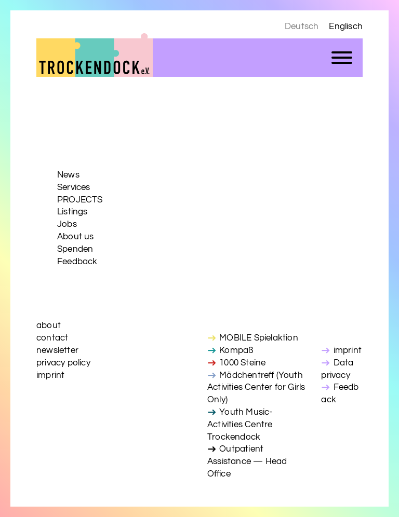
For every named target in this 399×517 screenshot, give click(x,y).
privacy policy (63, 363)
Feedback (77, 261)
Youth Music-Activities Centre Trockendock (240, 424)
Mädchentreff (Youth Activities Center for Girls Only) (256, 388)
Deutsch (301, 26)
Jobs (67, 224)
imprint (50, 375)
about (48, 325)
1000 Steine (242, 363)
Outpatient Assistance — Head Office (247, 461)
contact (52, 338)
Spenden (75, 249)
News (68, 175)
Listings (72, 211)
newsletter (57, 350)
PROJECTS (80, 200)
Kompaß (236, 350)
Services (73, 187)
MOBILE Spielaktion (258, 338)
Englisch (346, 26)
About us (75, 236)
